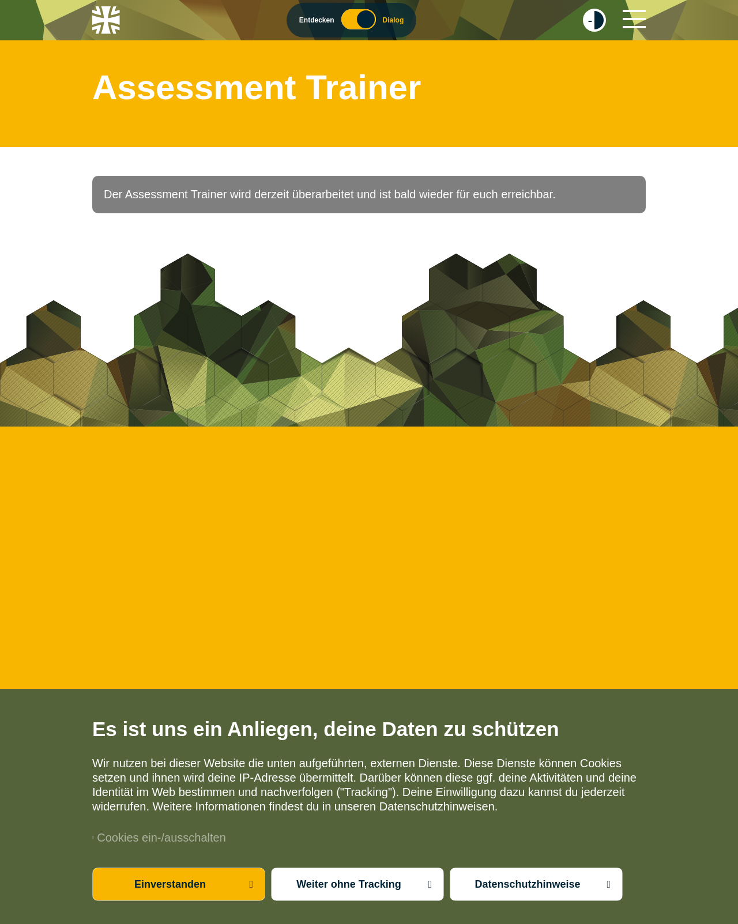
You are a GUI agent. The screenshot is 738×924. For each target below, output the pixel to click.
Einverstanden (170, 884)
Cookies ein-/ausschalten (159, 837)
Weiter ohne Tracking (348, 884)
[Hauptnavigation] (634, 19)
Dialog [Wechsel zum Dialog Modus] (393, 20)
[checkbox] (594, 20)
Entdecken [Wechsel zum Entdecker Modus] (316, 20)
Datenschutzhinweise (527, 884)
